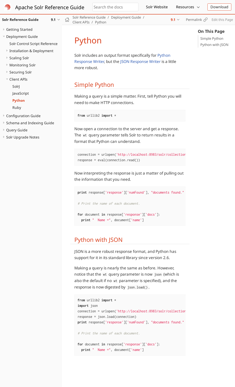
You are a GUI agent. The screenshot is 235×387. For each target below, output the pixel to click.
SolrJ (16, 86)
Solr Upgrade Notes (22, 137)
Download (219, 6)
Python (18, 100)
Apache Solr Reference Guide (49, 7)
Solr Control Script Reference (33, 43)
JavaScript (20, 93)
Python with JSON (214, 44)
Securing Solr (20, 72)
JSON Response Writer (140, 61)
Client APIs (18, 79)
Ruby (16, 107)
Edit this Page (222, 19)
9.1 (173, 19)
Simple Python (211, 38)
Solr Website (157, 6)
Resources (185, 6)
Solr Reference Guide (89, 17)
